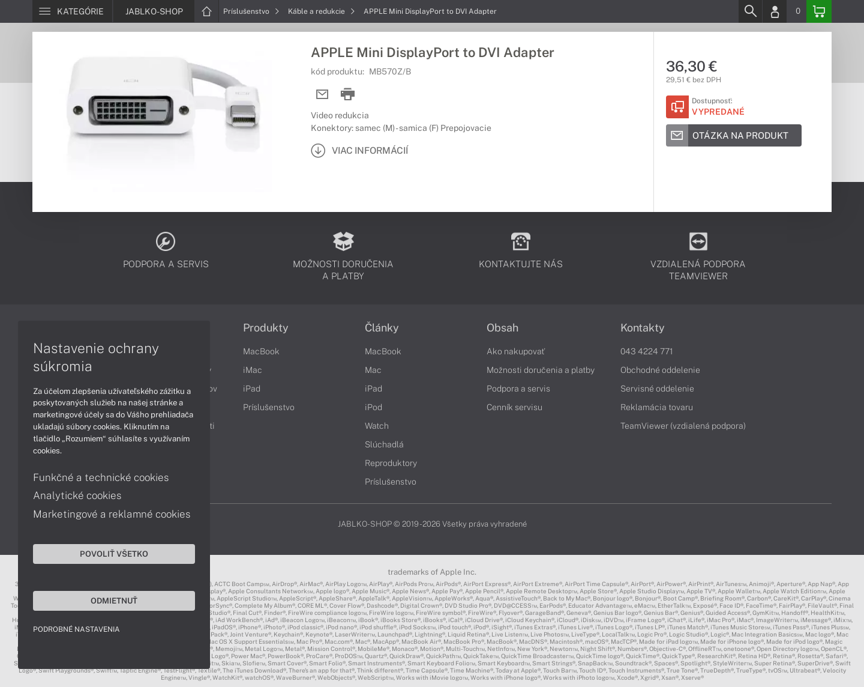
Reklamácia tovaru (656, 407)
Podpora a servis (518, 388)
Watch (377, 426)
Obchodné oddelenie (660, 370)
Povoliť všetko (114, 553)
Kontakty (642, 327)
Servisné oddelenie (657, 388)
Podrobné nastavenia (76, 629)
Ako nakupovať (516, 351)
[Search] (750, 11)
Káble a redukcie (321, 11)
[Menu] (72, 11)
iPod (373, 407)
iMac (252, 370)
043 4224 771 (646, 351)
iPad (251, 388)
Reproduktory (391, 463)
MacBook (261, 351)
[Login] (775, 11)
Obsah (502, 327)
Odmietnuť (114, 600)
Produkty (266, 327)
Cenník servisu (514, 407)
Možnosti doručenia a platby (541, 370)
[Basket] (819, 11)
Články (382, 327)
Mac (373, 370)
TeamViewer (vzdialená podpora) (683, 426)
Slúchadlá (384, 444)
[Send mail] (322, 94)
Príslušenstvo (251, 11)
